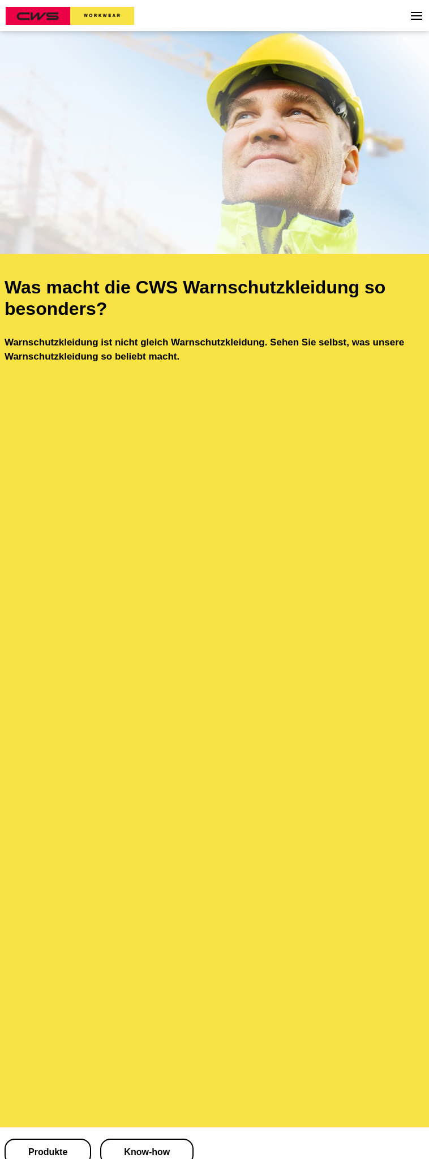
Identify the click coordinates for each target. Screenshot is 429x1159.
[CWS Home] (70, 16)
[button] (416, 16)
